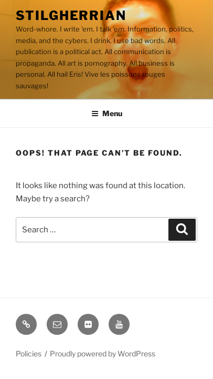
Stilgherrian (71, 15)
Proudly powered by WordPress (102, 353)
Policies (28, 353)
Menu (106, 113)
